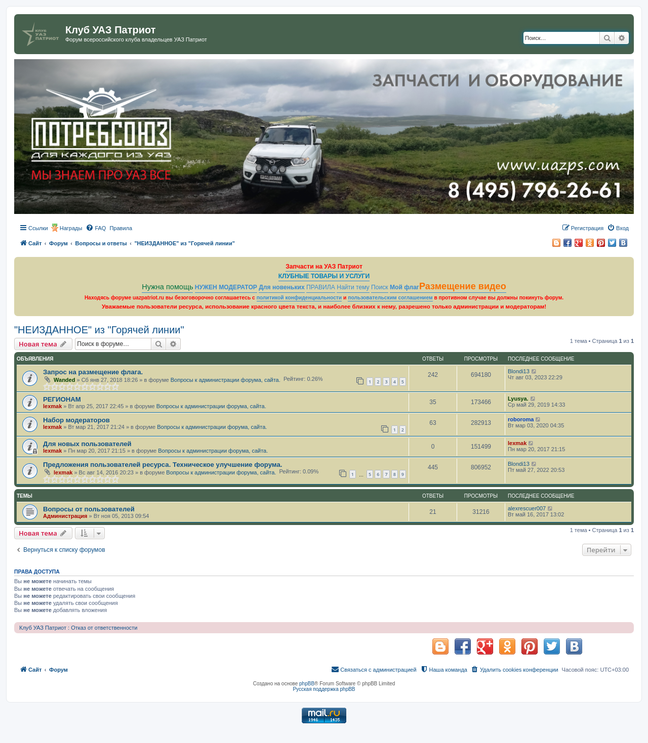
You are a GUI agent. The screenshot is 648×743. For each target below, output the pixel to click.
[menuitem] (96, 228)
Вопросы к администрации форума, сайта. (225, 380)
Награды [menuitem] (71, 228)
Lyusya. (518, 399)
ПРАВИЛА (320, 287)
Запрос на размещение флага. (93, 372)
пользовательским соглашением (390, 297)
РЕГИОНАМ (62, 399)
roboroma (521, 419)
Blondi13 (519, 371)
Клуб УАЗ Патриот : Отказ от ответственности (78, 628)
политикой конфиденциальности (299, 297)
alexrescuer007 (527, 508)
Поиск (379, 287)
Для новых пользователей (87, 444)
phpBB (306, 683)
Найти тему (353, 287)
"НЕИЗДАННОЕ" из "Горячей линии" (99, 329)
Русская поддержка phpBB (324, 689)
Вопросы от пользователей (89, 509)
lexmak (52, 406)
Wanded (64, 380)
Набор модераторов (76, 420)
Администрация (65, 516)
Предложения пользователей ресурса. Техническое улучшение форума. (162, 464)
